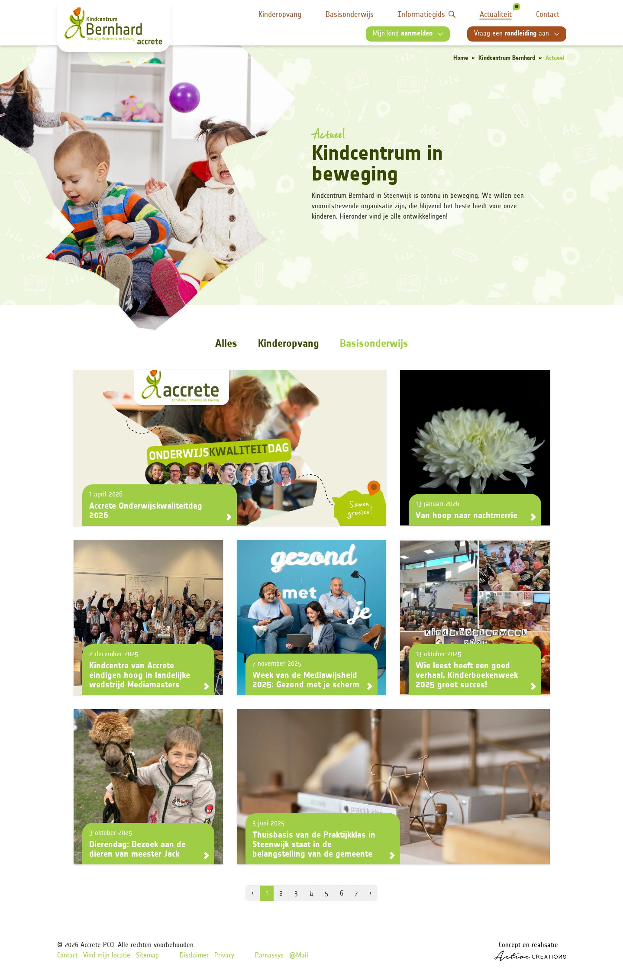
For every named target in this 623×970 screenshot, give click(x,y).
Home (460, 58)
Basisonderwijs (350, 15)
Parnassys (269, 955)
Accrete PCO (97, 945)
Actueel (555, 58)
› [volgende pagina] (370, 893)
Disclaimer (194, 955)
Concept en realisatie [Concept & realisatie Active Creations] (530, 951)
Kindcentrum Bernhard (506, 58)
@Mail (298, 955)
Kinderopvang (279, 15)
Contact (547, 15)
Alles (226, 344)
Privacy (224, 955)
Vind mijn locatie (106, 955)
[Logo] (113, 26)
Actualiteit (496, 15)
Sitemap (147, 955)
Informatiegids (426, 15)
